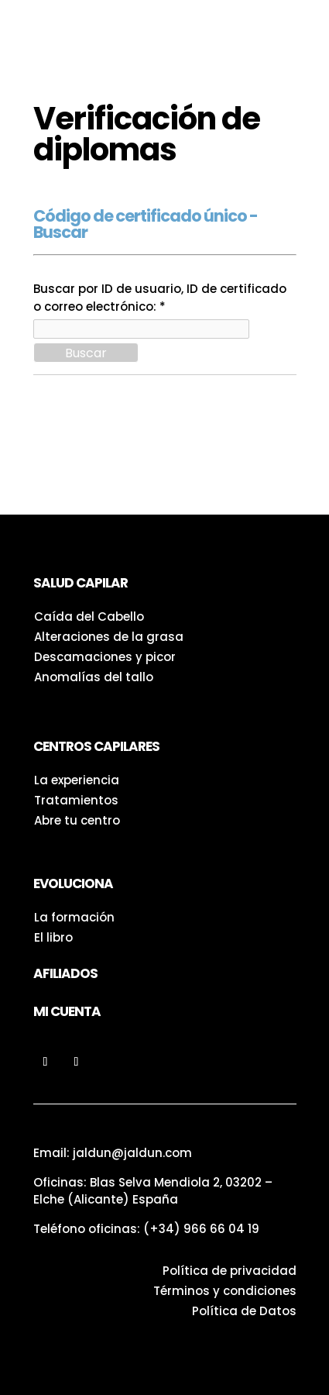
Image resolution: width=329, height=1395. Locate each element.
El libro (53, 937)
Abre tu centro (77, 820)
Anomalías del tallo (93, 677)
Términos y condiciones (224, 1291)
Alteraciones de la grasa (108, 637)
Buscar (86, 353)
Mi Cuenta (67, 1011)
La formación (74, 917)
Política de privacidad (229, 1270)
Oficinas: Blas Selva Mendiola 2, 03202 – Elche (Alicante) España (152, 1191)
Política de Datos (244, 1311)
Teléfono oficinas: (146, 1229)
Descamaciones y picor (105, 657)
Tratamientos (76, 800)
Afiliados (65, 973)
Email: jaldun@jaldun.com (112, 1153)
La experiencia (76, 780)
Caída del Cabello (89, 616)
